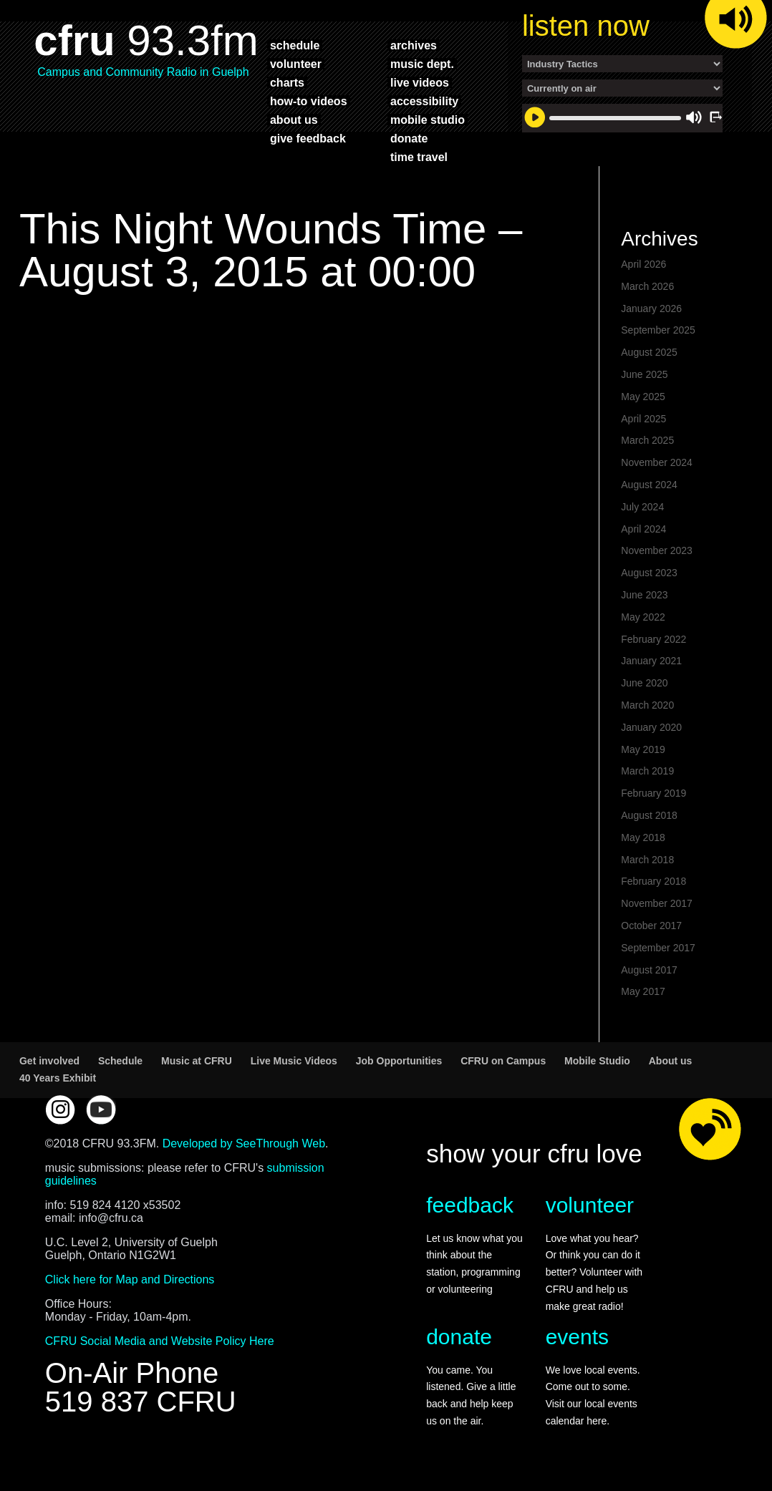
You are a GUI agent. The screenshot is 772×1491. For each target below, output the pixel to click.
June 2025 (644, 374)
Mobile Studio (597, 1061)
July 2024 (642, 507)
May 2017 (643, 991)
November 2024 (657, 462)
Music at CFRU (196, 1061)
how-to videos (308, 101)
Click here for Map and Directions (130, 1279)
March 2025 (647, 440)
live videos (419, 82)
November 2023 (657, 550)
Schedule (120, 1061)
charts (287, 82)
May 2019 (643, 749)
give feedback (308, 138)
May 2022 (643, 617)
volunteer (296, 63)
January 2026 (651, 308)
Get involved (49, 1061)
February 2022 (653, 639)
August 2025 (649, 352)
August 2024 (649, 484)
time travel (419, 156)
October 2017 (651, 925)
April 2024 (643, 529)
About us (671, 1061)
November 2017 (657, 903)
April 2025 (643, 418)
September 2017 (658, 947)
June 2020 (644, 683)
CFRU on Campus (503, 1061)
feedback (469, 1205)
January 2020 (651, 727)
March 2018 (647, 859)
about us (294, 119)
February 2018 (653, 881)
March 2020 (647, 705)
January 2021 (651, 660)
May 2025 (643, 396)
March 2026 (647, 286)
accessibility (424, 101)
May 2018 (643, 837)
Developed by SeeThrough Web (244, 1143)
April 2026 (643, 264)
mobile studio (427, 119)
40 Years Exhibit (57, 1078)
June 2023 (644, 595)
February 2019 (653, 793)
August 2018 (649, 815)
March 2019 (647, 771)
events (577, 1337)
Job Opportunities (399, 1061)
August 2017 (649, 970)
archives (413, 45)
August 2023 (649, 572)
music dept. (422, 63)
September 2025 (658, 330)
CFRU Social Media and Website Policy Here (159, 1341)
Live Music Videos (294, 1061)
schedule (294, 45)
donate (409, 138)
